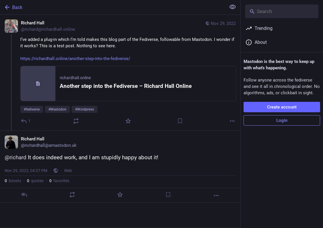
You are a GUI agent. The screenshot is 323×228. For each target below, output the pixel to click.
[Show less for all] (232, 7)
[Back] (112, 7)
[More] (232, 120)
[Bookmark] (180, 120)
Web (68, 170)
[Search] (281, 11)
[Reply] (26, 120)
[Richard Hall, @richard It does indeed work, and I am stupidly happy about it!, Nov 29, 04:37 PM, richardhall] (120, 167)
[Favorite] (128, 120)
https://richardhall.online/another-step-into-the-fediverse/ (75, 58)
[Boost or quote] (75, 120)
